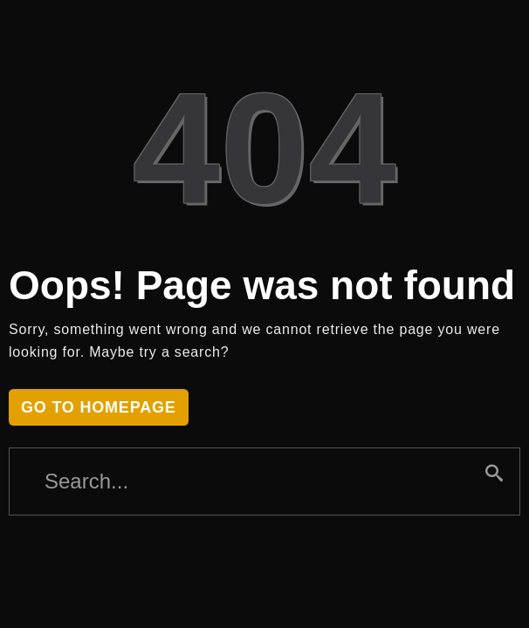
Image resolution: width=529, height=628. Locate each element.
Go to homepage (98, 407)
